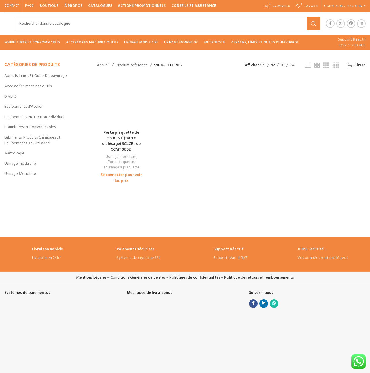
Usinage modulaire (20, 163)
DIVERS (10, 96)
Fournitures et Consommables (30, 127)
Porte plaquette (121, 162)
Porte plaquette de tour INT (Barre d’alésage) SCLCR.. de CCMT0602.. (121, 141)
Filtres (360, 65)
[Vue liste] (308, 65)
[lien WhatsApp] (274, 303)
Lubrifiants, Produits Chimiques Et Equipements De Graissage (32, 140)
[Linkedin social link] (361, 23)
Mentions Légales (91, 277)
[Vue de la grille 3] (326, 65)
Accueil (103, 65)
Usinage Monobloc (20, 174)
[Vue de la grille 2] (317, 65)
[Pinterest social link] (351, 23)
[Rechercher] (167, 23)
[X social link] (340, 23)
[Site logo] (4, 23)
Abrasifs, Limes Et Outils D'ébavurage (35, 76)
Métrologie (14, 153)
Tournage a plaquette (121, 168)
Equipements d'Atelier (23, 106)
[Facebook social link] (330, 23)
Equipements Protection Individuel (34, 117)
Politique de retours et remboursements (259, 277)
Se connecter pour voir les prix (121, 178)
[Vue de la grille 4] (336, 65)
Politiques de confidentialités (194, 277)
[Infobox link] (47, 254)
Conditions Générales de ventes (137, 277)
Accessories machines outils (28, 86)
